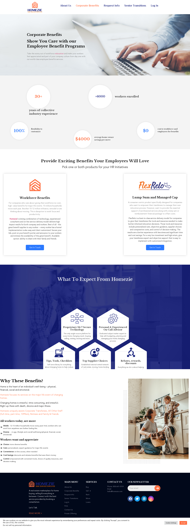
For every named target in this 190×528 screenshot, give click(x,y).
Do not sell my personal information (17, 525)
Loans (88, 502)
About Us (65, 5)
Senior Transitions (135, 5)
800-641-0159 (118, 486)
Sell (88, 491)
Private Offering (70, 513)
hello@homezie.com (114, 491)
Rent (87, 495)
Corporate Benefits (87, 5)
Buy (87, 487)
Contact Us (68, 510)
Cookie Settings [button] (171, 523)
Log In (154, 5)
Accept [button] (183, 523)
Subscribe (157, 488)
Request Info (112, 5)
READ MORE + (35, 513)
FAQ (66, 506)
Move (88, 498)
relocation (49, 53)
